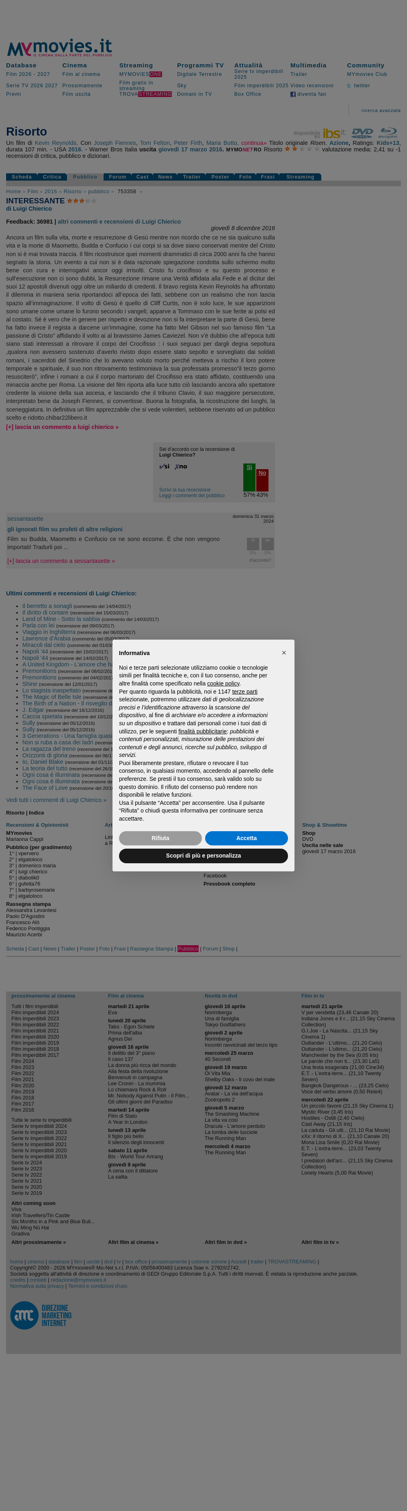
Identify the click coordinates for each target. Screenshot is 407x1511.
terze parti (245, 691)
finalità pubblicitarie (202, 731)
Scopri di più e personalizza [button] (203, 855)
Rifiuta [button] (160, 838)
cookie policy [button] (223, 683)
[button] (283, 652)
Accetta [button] (246, 838)
